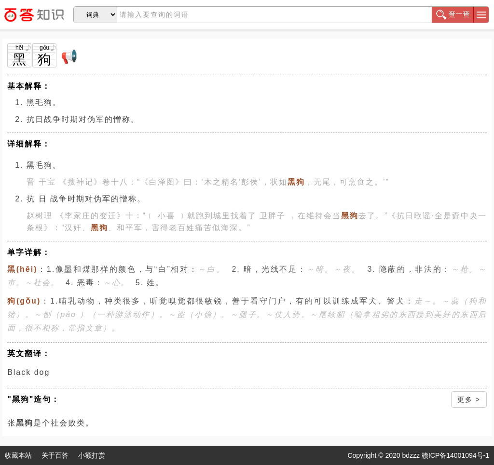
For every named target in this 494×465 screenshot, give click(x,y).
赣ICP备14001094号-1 (455, 455)
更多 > (468, 399)
